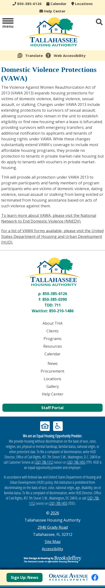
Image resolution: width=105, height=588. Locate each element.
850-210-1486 (61, 310)
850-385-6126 (55, 293)
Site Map (53, 541)
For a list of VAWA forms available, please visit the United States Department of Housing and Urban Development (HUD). (52, 236)
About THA (52, 323)
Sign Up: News (24, 577)
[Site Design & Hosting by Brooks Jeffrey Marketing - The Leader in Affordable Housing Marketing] (52, 559)
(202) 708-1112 (43, 462)
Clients (52, 331)
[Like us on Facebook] (95, 577)
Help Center (52, 11)
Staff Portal (52, 407)
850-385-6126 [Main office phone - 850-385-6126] (27, 3)
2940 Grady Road (52, 527)
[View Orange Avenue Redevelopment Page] (68, 576)
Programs (52, 338)
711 (57, 305)
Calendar (56, 3)
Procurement (52, 371)
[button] (7, 23)
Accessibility (52, 548)
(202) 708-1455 (76, 462)
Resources (52, 346)
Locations (82, 3)
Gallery (52, 386)
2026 (54, 513)
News (53, 363)
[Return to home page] (52, 272)
